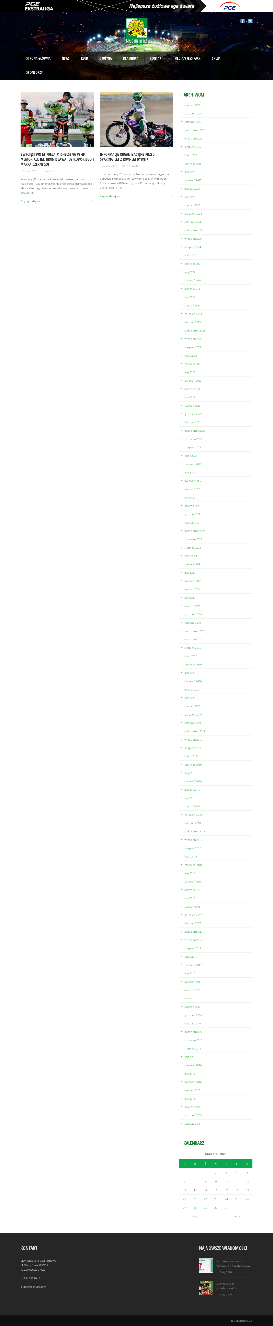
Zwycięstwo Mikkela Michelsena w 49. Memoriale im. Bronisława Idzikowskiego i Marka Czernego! (57, 159)
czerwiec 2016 (193, 1065)
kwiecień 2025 (193, 180)
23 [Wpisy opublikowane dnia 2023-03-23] (215, 1199)
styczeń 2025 (192, 205)
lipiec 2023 (190, 355)
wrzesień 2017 (193, 940)
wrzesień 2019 (193, 739)
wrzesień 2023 (193, 339)
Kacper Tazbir (51, 171)
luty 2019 (189, 798)
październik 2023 (194, 330)
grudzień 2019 (193, 714)
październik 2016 (194, 1032)
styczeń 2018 (192, 906)
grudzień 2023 (193, 314)
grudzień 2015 (193, 1115)
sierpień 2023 (192, 347)
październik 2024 (194, 230)
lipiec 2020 (190, 656)
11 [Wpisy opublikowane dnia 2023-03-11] (236, 1181)
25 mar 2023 (30, 171)
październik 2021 (194, 531)
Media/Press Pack (187, 58)
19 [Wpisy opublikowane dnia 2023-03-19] (247, 1190)
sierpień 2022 (192, 447)
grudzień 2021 (193, 514)
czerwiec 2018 (193, 865)
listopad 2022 (192, 422)
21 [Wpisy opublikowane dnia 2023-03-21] (195, 1199)
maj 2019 (189, 773)
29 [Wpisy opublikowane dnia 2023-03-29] (205, 1208)
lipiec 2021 (190, 556)
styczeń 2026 (192, 105)
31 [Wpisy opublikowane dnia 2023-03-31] (226, 1208)
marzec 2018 (192, 890)
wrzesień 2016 (193, 1040)
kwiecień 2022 (193, 481)
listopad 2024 (192, 222)
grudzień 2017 (193, 915)
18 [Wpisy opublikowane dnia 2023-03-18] (236, 1190)
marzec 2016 (192, 1090)
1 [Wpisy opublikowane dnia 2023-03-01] (205, 1172)
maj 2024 (189, 272)
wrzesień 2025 (193, 138)
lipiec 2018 (190, 856)
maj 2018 (189, 873)
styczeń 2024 (192, 305)
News (66, 58)
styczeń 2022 (192, 506)
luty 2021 (189, 597)
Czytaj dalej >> (30, 201)
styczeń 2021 (192, 606)
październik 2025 (194, 130)
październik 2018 (194, 831)
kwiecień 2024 (193, 280)
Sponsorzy (34, 72)
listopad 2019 (192, 723)
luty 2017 (189, 998)
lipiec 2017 (190, 956)
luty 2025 (189, 197)
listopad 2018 (192, 823)
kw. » (237, 1216)
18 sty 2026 (225, 1272)
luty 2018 (189, 898)
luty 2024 (189, 297)
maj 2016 (189, 1073)
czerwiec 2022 (193, 464)
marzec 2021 (192, 589)
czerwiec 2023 (193, 364)
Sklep (216, 58)
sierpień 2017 (192, 948)
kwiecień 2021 (193, 581)
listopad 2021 (192, 522)
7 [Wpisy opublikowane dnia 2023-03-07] (195, 1181)
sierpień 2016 (192, 1048)
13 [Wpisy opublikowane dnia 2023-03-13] (184, 1190)
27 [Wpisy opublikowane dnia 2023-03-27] (184, 1208)
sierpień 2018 (192, 848)
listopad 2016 (192, 1023)
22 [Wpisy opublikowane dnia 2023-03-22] (205, 1199)
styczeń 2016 (192, 1107)
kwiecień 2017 (193, 982)
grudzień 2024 (193, 213)
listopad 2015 (192, 1123)
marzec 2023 (192, 389)
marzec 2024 (192, 289)
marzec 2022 (192, 489)
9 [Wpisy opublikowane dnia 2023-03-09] (216, 1181)
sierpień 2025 (192, 147)
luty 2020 (189, 698)
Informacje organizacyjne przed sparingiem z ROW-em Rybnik (127, 157)
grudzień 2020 (193, 614)
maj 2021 (189, 572)
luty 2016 (189, 1098)
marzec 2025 (192, 188)
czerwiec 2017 (193, 965)
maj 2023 (189, 372)
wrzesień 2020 (193, 639)
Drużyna (105, 58)
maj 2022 (189, 472)
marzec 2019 (192, 789)
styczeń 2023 (192, 405)
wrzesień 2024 (193, 238)
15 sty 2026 (225, 1294)
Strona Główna (38, 58)
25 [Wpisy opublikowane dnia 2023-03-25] (236, 1199)
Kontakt (156, 58)
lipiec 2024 (190, 255)
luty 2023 (189, 397)
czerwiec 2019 (193, 764)
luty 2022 (189, 497)
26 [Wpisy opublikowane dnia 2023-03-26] (247, 1199)
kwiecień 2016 (193, 1082)
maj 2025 (189, 172)
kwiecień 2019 (193, 781)
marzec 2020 (192, 689)
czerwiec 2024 (193, 264)
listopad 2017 (192, 923)
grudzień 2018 (193, 815)
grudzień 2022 (193, 414)
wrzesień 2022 (193, 439)
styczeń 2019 (192, 806)
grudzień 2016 (193, 1015)
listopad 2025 (192, 122)
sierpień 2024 (192, 247)
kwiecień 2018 (193, 881)
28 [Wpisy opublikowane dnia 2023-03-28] (195, 1208)
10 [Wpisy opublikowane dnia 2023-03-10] (226, 1181)
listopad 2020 (192, 623)
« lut (194, 1216)
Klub (84, 58)
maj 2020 (189, 673)
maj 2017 (189, 973)
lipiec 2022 (190, 456)
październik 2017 (194, 931)
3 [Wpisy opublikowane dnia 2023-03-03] (226, 1172)
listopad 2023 (192, 322)
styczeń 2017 (192, 1007)
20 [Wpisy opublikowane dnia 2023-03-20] (184, 1199)
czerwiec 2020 (193, 664)
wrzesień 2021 (193, 539)
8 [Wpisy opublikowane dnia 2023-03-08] (205, 1181)
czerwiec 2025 (193, 163)
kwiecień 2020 (193, 681)
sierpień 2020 (192, 648)
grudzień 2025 (193, 113)
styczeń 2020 (192, 706)
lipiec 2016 (190, 1057)
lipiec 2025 (190, 155)
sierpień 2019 (192, 748)
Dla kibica (130, 58)
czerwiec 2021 (193, 564)
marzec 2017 (192, 990)
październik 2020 (194, 631)
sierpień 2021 (192, 547)
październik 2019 (194, 731)
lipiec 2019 (190, 756)
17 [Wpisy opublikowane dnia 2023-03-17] (226, 1190)
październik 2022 (194, 430)
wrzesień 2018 (193, 840)
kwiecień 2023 (193, 380)
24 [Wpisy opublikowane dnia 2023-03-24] (226, 1199)
